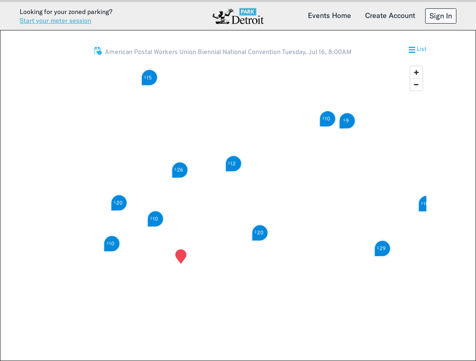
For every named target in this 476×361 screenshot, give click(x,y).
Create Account (390, 15)
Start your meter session (55, 20)
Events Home (329, 15)
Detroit (238, 16)
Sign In (441, 15)
